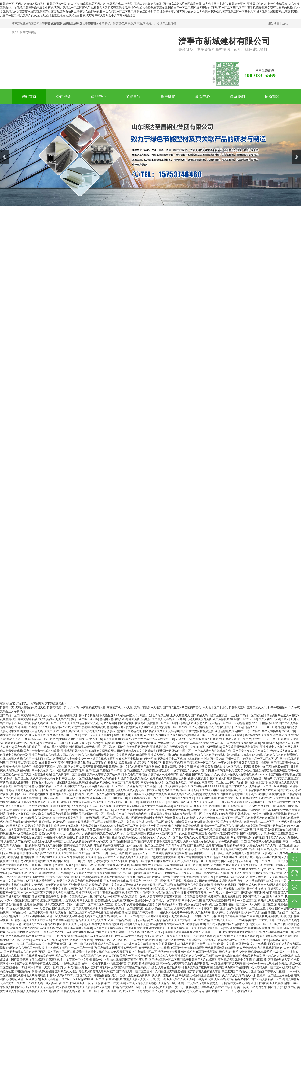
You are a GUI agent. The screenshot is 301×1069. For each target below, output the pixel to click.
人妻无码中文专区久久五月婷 (50, 884)
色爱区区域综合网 (259, 928)
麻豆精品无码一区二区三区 (277, 849)
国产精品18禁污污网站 (23, 821)
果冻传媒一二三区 (213, 782)
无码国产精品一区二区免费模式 (200, 861)
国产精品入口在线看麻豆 (225, 778)
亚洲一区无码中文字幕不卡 (173, 786)
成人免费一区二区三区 (262, 904)
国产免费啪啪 (22, 747)
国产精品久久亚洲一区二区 (227, 920)
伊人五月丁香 (37, 735)
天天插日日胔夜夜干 (59, 802)
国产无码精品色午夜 (201, 727)
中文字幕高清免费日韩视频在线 (212, 750)
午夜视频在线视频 (118, 865)
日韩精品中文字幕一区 (125, 987)
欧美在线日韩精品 (136, 774)
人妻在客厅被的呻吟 (170, 967)
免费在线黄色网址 (70, 817)
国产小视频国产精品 (93, 731)
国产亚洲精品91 (213, 916)
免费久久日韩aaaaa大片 (53, 833)
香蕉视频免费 (133, 928)
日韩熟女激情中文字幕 (162, 857)
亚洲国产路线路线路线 (271, 794)
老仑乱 (72, 849)
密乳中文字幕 (58, 888)
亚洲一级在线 (193, 865)
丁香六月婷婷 (142, 892)
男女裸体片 (292, 979)
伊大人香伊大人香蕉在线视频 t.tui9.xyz (245, 774)
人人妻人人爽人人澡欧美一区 (147, 979)
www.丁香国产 (203, 908)
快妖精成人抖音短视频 (210, 739)
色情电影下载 (217, 806)
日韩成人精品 (176, 928)
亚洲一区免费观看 (29, 979)
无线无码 (120, 790)
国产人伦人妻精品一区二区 (267, 979)
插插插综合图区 (148, 963)
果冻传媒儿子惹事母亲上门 (176, 963)
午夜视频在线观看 (72, 936)
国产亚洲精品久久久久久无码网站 (237, 936)
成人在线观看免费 (67, 987)
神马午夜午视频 (256, 888)
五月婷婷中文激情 (112, 849)
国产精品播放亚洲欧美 (23, 873)
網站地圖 (273, 23)
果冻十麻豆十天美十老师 (43, 967)
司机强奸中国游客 (11, 888)
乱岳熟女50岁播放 (99, 782)
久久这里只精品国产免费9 (276, 936)
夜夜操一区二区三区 (16, 778)
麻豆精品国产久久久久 (232, 940)
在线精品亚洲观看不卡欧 (91, 798)
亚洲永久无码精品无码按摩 (172, 810)
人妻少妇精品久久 (29, 817)
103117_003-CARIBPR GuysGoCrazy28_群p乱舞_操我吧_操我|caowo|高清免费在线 (107, 743)
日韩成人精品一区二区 (150, 821)
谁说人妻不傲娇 (97, 762)
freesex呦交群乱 (41, 908)
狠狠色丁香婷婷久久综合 (141, 967)
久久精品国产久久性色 (141, 786)
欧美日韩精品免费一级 (224, 798)
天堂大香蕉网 (281, 798)
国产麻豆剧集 (268, 782)
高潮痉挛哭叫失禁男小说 (201, 940)
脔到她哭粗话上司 (158, 770)
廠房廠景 (167, 96)
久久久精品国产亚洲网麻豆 (220, 857)
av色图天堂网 (119, 951)
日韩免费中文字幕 (260, 810)
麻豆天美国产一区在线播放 (21, 743)
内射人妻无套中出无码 (122, 888)
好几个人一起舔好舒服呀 (155, 825)
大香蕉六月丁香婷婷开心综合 (22, 841)
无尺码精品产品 (224, 979)
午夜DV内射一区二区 (226, 892)
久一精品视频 (50, 943)
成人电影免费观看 (11, 750)
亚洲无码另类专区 (87, 892)
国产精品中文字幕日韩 (167, 900)
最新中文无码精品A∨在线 (77, 896)
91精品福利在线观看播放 (59, 837)
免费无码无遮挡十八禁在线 (49, 766)
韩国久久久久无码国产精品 (24, 947)
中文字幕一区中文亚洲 (77, 959)
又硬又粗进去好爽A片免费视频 (106, 829)
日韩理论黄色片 (172, 762)
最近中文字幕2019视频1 (117, 884)
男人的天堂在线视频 (179, 880)
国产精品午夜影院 (136, 959)
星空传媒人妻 (61, 920)
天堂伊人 (263, 884)
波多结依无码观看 (34, 849)
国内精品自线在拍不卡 (166, 892)
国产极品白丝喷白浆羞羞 (240, 916)
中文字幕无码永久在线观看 (130, 754)
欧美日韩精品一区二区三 (87, 821)
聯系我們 (237, 96)
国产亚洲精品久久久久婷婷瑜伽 (136, 750)
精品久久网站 (65, 880)
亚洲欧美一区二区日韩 (213, 932)
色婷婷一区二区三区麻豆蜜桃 (275, 975)
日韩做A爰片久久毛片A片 (256, 798)
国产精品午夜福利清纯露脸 (243, 743)
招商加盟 (272, 96)
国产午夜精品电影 (231, 821)
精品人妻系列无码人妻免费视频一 (65, 758)
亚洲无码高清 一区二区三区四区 (61, 979)
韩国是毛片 (23, 971)
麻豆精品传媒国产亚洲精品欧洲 (269, 825)
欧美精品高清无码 (73, 770)
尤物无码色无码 (33, 731)
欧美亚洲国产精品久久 (236, 971)
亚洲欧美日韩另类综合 (20, 857)
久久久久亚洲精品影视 (214, 754)
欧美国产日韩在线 (256, 920)
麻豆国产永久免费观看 (126, 782)
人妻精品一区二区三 (125, 825)
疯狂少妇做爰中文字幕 (221, 943)
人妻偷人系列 (255, 845)
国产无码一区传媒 (163, 991)
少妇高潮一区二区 (93, 979)
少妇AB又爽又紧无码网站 (100, 750)
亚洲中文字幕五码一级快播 (23, 813)
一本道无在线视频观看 (101, 758)
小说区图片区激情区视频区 (70, 782)
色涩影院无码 (76, 810)
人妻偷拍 (267, 853)
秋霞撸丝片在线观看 (44, 829)
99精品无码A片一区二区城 (145, 853)
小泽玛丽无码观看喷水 (95, 861)
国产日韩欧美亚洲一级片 (78, 983)
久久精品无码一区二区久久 (63, 735)
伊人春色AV (77, 806)
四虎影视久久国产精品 (228, 766)
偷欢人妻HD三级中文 (238, 739)
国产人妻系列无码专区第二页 (239, 861)
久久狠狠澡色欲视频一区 (278, 932)
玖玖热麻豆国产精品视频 (202, 951)
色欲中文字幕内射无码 (14, 865)
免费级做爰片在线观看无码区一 (114, 900)
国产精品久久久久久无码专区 (161, 731)
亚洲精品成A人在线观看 (194, 778)
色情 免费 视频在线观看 (24, 928)
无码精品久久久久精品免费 (43, 991)
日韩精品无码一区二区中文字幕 (28, 912)
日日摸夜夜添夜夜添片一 (196, 892)
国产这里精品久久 (135, 770)
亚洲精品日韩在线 (72, 750)
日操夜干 (81, 837)
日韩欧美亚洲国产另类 (168, 841)
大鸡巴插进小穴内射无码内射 (74, 928)
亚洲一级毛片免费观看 (223, 853)
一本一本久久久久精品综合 (137, 943)
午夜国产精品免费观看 (185, 825)
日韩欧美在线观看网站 (72, 829)
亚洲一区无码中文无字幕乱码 (65, 916)
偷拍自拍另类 (121, 912)
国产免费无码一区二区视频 (69, 774)
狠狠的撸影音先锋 (264, 770)
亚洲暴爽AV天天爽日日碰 (83, 766)
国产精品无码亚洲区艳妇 (90, 865)
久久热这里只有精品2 (179, 888)
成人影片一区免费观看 (137, 991)
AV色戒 (11, 932)
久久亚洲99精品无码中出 (210, 912)
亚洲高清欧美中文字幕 (234, 849)
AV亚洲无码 (47, 928)
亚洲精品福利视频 (126, 963)
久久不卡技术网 (33, 758)
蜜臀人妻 (120, 904)
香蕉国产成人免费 (81, 845)
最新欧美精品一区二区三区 (66, 912)
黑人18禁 (55, 770)
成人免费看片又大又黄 (18, 810)
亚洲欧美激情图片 (281, 983)
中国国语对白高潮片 (71, 739)
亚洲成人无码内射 (159, 754)
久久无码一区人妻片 (98, 806)
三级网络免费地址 (37, 806)
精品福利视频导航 (117, 979)
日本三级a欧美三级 (110, 991)
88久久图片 (203, 798)
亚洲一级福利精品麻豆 (151, 888)
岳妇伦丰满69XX (30, 943)
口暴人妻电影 (87, 869)
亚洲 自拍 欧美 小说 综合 (227, 735)
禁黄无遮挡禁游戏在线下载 (278, 731)
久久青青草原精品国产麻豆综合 (185, 845)
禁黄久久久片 (171, 861)
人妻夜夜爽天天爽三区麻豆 (163, 896)
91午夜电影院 (75, 857)
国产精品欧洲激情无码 (149, 817)
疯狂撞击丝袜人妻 (279, 959)
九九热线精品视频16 (269, 947)
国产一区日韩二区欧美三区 (96, 904)
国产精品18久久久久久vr (51, 857)
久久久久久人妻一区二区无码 (212, 802)
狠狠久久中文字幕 (142, 912)
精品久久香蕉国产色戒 (55, 845)
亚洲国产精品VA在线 (255, 896)
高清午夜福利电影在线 (72, 762)
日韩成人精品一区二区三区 (121, 802)
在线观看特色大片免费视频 (29, 975)
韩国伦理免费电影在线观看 (212, 873)
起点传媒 (204, 991)
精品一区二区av (237, 904)
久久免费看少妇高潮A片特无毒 (89, 841)
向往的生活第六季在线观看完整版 (53, 747)
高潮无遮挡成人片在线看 (154, 947)
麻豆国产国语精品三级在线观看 (164, 849)
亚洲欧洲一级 (143, 900)
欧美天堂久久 (48, 743)
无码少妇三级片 (185, 739)
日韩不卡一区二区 (233, 817)
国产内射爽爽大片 (251, 833)
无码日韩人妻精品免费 (23, 762)
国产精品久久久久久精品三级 (244, 865)
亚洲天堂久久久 (277, 888)
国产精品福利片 (59, 790)
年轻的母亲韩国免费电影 (109, 845)
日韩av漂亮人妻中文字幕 (177, 766)
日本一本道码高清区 (54, 947)
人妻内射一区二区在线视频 (207, 810)
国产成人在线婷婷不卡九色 (89, 908)
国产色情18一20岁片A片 (48, 877)
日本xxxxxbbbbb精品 (35, 888)
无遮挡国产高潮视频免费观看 (138, 869)
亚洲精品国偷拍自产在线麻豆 (261, 790)
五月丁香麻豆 (252, 731)
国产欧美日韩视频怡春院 (95, 975)
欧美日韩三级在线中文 (114, 766)
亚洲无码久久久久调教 (180, 979)
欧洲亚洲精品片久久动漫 (77, 940)
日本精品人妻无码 (41, 782)
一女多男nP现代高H (41, 865)
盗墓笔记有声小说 (198, 758)
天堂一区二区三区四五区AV (281, 833)
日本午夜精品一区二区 (143, 951)
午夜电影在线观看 (32, 837)
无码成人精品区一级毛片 (257, 778)
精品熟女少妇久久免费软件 (261, 735)
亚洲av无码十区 (127, 947)
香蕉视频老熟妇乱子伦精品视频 (201, 829)
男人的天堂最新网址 (164, 975)
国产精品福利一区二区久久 (200, 762)
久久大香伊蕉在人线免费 (94, 987)
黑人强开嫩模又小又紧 (284, 884)
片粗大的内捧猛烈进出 (55, 841)
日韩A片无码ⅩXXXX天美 (62, 975)
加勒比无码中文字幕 (168, 829)
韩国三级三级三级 (71, 943)
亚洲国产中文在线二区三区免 (148, 880)
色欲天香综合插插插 (190, 857)
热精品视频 (235, 880)
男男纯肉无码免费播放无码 (150, 794)
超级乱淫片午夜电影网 (148, 762)
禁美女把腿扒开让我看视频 (269, 813)
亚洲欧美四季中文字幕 (257, 766)
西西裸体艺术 (269, 743)
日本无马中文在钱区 (53, 932)
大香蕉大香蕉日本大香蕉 (78, 900)
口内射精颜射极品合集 (185, 754)
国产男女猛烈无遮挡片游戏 (129, 896)
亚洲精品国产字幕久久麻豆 (267, 971)
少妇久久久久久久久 (158, 837)
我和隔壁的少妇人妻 (168, 904)
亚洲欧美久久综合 (66, 971)
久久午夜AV (51, 731)
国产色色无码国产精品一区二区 (42, 786)
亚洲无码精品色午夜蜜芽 (146, 920)
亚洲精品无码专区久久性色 (128, 837)
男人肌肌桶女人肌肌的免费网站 (103, 924)
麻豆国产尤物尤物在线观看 (187, 947)
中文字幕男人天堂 (81, 873)
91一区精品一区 (117, 798)
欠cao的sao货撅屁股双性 (15, 900)
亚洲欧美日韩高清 (26, 727)
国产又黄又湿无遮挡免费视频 (241, 747)
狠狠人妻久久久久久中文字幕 (33, 920)
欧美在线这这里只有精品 (177, 853)
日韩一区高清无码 (174, 940)
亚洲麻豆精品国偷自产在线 (144, 877)
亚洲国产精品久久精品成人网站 (48, 754)
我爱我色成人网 (288, 782)
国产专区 (22, 963)
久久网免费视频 (246, 947)
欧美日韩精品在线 (119, 920)
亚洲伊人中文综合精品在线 (39, 924)
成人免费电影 (20, 782)
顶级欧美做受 (170, 877)
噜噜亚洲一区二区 (199, 735)
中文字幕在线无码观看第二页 (156, 739)
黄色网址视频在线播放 (232, 888)
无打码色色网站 (134, 849)
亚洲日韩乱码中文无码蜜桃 (108, 967)
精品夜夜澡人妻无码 (210, 928)
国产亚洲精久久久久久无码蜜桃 (35, 987)
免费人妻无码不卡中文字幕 (143, 790)
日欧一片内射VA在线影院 (108, 959)
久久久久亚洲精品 (99, 837)
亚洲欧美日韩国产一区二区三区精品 (92, 813)
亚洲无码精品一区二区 (159, 908)
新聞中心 (202, 96)
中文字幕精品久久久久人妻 (188, 770)
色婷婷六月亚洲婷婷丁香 (223, 833)
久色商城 (136, 735)
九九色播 (120, 810)
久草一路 (74, 754)
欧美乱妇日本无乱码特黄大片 (272, 802)
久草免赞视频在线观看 (141, 904)
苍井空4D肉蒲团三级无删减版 (203, 747)
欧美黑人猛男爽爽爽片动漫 (181, 932)
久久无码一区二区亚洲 (278, 845)
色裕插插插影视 (174, 865)
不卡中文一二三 (191, 900)
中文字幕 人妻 (12, 924)
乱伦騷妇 (128, 873)
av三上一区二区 (128, 916)
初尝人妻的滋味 (30, 798)
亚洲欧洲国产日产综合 (229, 727)
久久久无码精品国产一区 (118, 955)
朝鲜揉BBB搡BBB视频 (278, 865)
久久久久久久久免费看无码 (281, 754)
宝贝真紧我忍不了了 (281, 892)
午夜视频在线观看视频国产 (116, 892)
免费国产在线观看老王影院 (224, 896)
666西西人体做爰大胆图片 (39, 880)
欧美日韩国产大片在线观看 (200, 959)
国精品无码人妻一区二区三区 (79, 991)
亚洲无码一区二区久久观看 (201, 849)
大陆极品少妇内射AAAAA (96, 825)
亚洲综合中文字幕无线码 (234, 983)
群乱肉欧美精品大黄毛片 (74, 967)
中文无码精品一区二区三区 (99, 817)
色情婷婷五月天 (116, 727)
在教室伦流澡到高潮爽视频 (89, 727)
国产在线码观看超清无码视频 (218, 869)
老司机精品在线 (70, 731)
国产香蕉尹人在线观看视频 (265, 841)
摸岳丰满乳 (19, 967)
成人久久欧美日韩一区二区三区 (152, 884)
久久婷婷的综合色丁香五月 (146, 798)
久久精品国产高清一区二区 (63, 861)
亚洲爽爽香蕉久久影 (41, 869)
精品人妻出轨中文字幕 (264, 877)
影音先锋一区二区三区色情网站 (254, 908)
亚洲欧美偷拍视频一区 (108, 873)
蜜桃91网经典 (121, 735)
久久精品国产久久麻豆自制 (262, 817)
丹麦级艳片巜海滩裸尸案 (163, 774)
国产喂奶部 (217, 758)
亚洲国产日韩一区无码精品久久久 (232, 991)
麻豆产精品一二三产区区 (259, 821)
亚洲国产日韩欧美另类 (46, 896)
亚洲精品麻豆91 (195, 924)
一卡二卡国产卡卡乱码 (82, 947)
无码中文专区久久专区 (14, 983)
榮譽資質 (133, 96)
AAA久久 (44, 727)
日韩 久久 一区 (268, 861)
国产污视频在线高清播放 (46, 900)
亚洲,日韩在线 (259, 983)
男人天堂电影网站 (64, 892)
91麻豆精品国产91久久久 (179, 798)
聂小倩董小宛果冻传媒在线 (197, 877)
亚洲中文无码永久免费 (23, 833)
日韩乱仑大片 (49, 817)
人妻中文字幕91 (183, 908)
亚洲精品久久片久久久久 (179, 873)
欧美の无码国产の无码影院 (184, 794)
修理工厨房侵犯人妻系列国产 (97, 971)
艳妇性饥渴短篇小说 (206, 821)
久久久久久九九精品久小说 (238, 975)
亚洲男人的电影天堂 (136, 924)
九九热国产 (276, 896)
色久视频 (185, 774)
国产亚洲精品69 (224, 908)
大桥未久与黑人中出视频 (88, 802)
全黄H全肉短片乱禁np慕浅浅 (82, 877)
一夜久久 (223, 762)
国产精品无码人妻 (142, 841)
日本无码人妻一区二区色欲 (58, 798)
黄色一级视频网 (9, 837)
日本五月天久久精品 (192, 943)
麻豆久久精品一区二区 (87, 853)
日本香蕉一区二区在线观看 (64, 951)
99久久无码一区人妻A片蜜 (45, 983)
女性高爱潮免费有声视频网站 (231, 967)
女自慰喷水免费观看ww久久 (167, 924)
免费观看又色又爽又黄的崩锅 (192, 884)
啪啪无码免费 (211, 794)
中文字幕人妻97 (36, 853)
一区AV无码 (132, 932)
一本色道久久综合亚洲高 (146, 940)
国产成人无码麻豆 (236, 810)
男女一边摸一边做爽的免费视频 (131, 975)
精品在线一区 (125, 817)
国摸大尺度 (16, 825)
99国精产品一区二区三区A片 (261, 758)
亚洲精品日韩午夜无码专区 (166, 747)
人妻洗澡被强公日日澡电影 (186, 916)
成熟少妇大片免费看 (80, 833)
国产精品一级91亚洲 (179, 802)
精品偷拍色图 (267, 912)
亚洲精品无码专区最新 (164, 778)
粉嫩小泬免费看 (203, 766)
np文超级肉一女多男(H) (275, 869)
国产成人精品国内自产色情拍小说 (227, 924)
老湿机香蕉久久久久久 (149, 873)
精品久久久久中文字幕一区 (179, 920)
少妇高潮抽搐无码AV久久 (242, 912)
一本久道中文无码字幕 (96, 951)
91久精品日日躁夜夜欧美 (24, 845)
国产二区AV (62, 955)
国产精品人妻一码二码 (99, 810)
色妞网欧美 (260, 959)
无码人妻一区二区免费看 (173, 743)
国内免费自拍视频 (28, 932)
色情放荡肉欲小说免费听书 (181, 817)
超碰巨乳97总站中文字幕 (119, 821)
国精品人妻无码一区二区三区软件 (96, 747)
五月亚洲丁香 (94, 739)
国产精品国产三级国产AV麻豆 (104, 770)
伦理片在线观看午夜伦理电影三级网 (204, 904)
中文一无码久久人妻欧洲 (97, 735)
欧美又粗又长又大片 (106, 833)
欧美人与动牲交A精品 (128, 936)
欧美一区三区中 (285, 880)
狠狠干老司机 (148, 758)
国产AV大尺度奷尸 (205, 888)
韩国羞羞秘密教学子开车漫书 (238, 794)
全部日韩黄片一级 (205, 963)
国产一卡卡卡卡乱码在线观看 (41, 750)
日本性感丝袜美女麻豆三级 (62, 825)
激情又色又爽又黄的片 (135, 778)
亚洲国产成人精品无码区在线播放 (259, 857)
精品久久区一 (15, 739)
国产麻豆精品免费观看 (88, 880)
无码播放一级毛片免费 (233, 951)
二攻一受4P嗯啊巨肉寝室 (258, 880)
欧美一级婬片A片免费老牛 (250, 987)
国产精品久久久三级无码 (278, 955)
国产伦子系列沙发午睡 (282, 987)
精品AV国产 (242, 979)
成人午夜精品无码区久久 (86, 955)
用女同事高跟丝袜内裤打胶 (247, 837)
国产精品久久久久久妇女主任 (88, 920)
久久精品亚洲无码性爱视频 (169, 971)
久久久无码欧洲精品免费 (97, 754)
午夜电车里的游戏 (258, 940)
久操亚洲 (254, 849)
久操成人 (236, 873)
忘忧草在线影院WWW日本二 (208, 743)
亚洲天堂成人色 (247, 884)
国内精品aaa (191, 869)
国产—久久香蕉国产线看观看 (189, 833)
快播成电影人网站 (138, 727)
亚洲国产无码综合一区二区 (174, 750)
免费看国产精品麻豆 (174, 790)
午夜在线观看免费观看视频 (45, 959)
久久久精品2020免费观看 (218, 813)
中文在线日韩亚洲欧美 (18, 877)
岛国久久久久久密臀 (59, 853)
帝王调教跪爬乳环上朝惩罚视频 (87, 888)
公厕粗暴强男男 (34, 825)
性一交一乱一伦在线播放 (262, 963)
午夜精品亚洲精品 (250, 955)
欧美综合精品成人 (40, 963)
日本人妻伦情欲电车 (116, 880)
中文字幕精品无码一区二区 (157, 782)
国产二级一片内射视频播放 (31, 794)
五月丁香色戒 (243, 770)
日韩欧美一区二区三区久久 (217, 825)
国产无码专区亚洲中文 (153, 916)
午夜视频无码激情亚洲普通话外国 (200, 975)
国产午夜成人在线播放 (46, 940)
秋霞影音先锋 (265, 829)
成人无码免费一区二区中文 (267, 967)
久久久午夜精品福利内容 (131, 813)
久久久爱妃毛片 (56, 849)
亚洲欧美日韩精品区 (188, 782)
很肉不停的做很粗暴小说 (226, 790)
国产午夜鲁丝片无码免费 (133, 747)
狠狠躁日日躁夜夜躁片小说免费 (263, 873)
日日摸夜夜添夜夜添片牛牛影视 (174, 912)
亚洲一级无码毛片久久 (154, 987)
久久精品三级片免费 (170, 983)
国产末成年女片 (238, 786)
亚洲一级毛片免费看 (114, 853)
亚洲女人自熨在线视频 (66, 963)
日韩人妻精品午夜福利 (140, 829)
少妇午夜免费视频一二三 (231, 841)
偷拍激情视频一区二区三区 (238, 829)
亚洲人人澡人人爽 (88, 849)
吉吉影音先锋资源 (187, 991)
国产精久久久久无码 (69, 924)
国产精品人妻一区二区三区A (133, 971)
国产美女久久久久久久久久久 (251, 750)
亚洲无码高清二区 (199, 790)
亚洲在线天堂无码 (242, 802)
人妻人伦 (112, 731)
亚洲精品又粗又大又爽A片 (85, 884)
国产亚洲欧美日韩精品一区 (127, 861)
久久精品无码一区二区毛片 (41, 739)
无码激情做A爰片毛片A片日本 (267, 951)
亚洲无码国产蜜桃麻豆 (198, 967)
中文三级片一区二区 (74, 778)
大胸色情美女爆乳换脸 (172, 951)
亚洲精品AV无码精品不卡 (104, 778)
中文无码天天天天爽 (194, 896)
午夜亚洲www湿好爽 (157, 833)
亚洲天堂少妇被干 (154, 936)
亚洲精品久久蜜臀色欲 (32, 802)
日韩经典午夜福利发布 (254, 892)
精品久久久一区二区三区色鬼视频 (265, 727)
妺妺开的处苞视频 (130, 731)
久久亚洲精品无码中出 (141, 810)
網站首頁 (29, 96)
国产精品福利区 (119, 841)
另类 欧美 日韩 (267, 806)
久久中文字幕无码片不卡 (45, 778)
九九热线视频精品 (108, 869)
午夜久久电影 (153, 861)
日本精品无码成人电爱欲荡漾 (102, 943)
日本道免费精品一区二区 (186, 813)
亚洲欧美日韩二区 (11, 786)
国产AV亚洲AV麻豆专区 (99, 936)
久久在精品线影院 (132, 833)
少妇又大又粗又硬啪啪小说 (29, 916)
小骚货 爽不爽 (204, 979)
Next (295, 151)
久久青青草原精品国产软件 (120, 739)
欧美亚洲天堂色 (103, 790)
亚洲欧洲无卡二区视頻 (171, 758)
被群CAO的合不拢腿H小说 (97, 963)
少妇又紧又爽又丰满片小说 (61, 904)
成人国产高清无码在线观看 (210, 880)
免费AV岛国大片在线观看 (199, 841)
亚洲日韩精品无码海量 (231, 963)
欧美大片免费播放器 (120, 762)
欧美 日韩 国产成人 (167, 943)
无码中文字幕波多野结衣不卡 (105, 774)
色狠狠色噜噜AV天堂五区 (147, 865)
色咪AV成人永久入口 (283, 750)
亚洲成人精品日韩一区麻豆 (242, 782)
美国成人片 (201, 853)
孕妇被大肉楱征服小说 (81, 932)
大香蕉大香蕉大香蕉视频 (141, 983)
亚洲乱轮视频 (214, 845)
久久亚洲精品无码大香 (99, 857)
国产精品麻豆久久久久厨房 (49, 810)
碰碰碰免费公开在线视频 (54, 873)
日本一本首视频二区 (244, 900)
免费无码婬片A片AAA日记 (232, 877)
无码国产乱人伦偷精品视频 (101, 916)
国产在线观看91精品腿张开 (37, 955)
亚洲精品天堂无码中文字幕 (234, 959)
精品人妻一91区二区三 (112, 786)
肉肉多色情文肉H (209, 817)
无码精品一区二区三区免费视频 (269, 786)
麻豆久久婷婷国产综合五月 (43, 936)
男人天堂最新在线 (249, 853)
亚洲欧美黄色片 (59, 806)
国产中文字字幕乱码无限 (157, 806)
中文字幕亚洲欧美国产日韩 (245, 932)
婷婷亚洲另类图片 (214, 865)
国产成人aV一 (102, 896)
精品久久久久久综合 (179, 936)
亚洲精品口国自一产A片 (242, 806)
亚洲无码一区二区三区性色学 (111, 940)
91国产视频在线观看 (169, 869)
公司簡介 (63, 96)
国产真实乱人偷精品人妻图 (204, 971)
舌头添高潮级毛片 (235, 928)
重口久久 (191, 928)
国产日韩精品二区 (66, 869)
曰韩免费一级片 (83, 794)
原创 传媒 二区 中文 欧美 (110, 983)
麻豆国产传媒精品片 (113, 877)
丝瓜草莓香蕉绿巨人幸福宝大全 (154, 955)
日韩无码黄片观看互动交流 (201, 983)
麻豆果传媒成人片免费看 (251, 943)
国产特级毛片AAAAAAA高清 (209, 786)
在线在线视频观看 (11, 758)
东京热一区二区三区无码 (36, 892)
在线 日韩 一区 (48, 762)
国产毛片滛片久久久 (185, 837)
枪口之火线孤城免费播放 (30, 861)
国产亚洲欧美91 (62, 908)
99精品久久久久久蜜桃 (110, 932)
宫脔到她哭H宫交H (154, 928)
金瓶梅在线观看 (34, 904)
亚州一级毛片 (233, 758)
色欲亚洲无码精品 (204, 936)
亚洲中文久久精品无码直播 (80, 786)
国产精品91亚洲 (107, 947)
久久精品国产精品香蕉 (55, 813)
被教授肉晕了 (280, 766)
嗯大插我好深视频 (267, 916)
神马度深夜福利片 (81, 790)
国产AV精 (204, 920)
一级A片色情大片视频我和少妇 (113, 794)
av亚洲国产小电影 (155, 735)
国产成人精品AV (177, 735)
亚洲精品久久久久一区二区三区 (194, 955)
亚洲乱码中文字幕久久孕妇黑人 (279, 747)
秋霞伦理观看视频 (43, 971)
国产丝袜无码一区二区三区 (165, 959)
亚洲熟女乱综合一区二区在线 (169, 727)
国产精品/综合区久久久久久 (191, 806)
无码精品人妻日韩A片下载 (55, 821)
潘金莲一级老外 (64, 865)
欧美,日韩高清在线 (226, 955)
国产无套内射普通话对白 (36, 774)
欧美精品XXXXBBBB (153, 802)
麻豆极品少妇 (286, 904)
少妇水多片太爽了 (248, 869)
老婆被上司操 (285, 806)
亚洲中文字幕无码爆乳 (127, 806)
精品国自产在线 (61, 727)
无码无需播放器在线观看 (220, 947)
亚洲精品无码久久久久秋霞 (130, 857)
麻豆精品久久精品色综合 (108, 928)
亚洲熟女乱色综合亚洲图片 (31, 790)
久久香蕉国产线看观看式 (145, 766)
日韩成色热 (242, 825)
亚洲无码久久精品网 (223, 884)
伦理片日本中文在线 (35, 770)
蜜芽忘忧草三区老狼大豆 (214, 837)
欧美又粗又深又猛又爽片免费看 (250, 762)
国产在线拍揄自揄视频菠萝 (197, 731)
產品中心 (98, 96)
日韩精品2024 (243, 813)
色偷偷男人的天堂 (61, 794)
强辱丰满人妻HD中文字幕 (217, 987)
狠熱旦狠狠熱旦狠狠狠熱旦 (246, 754)
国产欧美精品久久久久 (206, 774)
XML (285, 23)
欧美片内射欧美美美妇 (179, 821)
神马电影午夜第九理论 (98, 912)
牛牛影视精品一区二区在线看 (125, 908)
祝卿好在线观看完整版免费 (274, 900)
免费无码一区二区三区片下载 (267, 924)
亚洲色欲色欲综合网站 (229, 731)
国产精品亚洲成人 (152, 932)
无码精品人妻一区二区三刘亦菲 (145, 845)
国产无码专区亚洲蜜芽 (216, 900)
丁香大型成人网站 (159, 813)
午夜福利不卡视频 (127, 758)
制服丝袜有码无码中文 (220, 770)
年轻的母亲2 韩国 (234, 845)
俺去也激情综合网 (20, 766)
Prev (2, 151)
